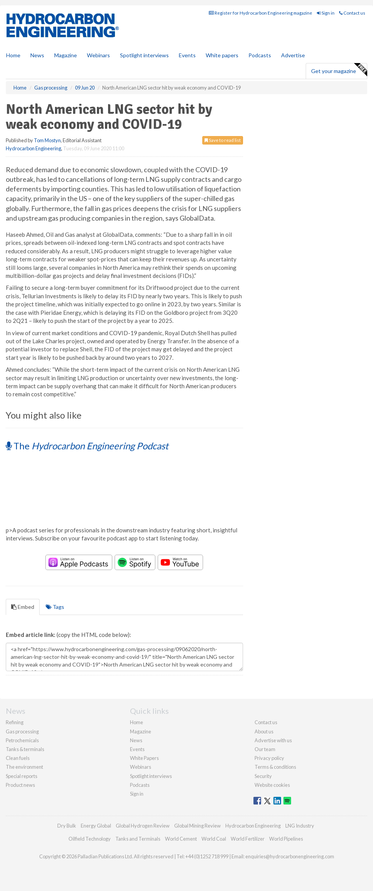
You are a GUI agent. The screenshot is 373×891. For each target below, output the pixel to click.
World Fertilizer (248, 839)
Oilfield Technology (89, 839)
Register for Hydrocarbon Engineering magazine (260, 12)
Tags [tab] (55, 606)
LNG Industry (299, 826)
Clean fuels (18, 758)
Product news (20, 785)
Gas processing (22, 731)
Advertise (293, 55)
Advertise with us (273, 740)
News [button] (37, 55)
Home (13, 55)
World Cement (181, 839)
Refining (14, 722)
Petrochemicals (22, 740)
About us (264, 731)
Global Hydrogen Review (143, 826)
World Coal (213, 839)
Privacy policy (269, 758)
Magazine (65, 55)
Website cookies (272, 785)
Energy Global (96, 826)
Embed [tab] (22, 606)
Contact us (352, 12)
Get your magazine (339, 69)
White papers (222, 55)
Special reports (21, 776)
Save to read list (223, 140)
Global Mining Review (197, 826)
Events (187, 55)
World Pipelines (286, 839)
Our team (265, 749)
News (136, 740)
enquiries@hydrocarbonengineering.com (289, 856)
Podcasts (259, 55)
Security (263, 776)
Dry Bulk (66, 826)
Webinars (98, 55)
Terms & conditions (275, 767)
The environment (24, 767)
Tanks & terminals (25, 749)
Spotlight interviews (144, 55)
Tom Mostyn (47, 140)
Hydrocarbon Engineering (33, 148)
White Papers (144, 758)
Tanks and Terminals (137, 839)
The (87, 445)
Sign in (326, 12)
